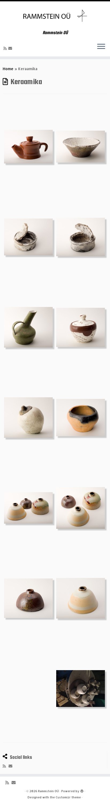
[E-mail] (11, 48)
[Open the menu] (101, 47)
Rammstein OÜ (48, 791)
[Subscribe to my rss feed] (5, 48)
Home (8, 68)
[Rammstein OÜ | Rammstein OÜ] (55, 15)
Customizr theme (68, 797)
